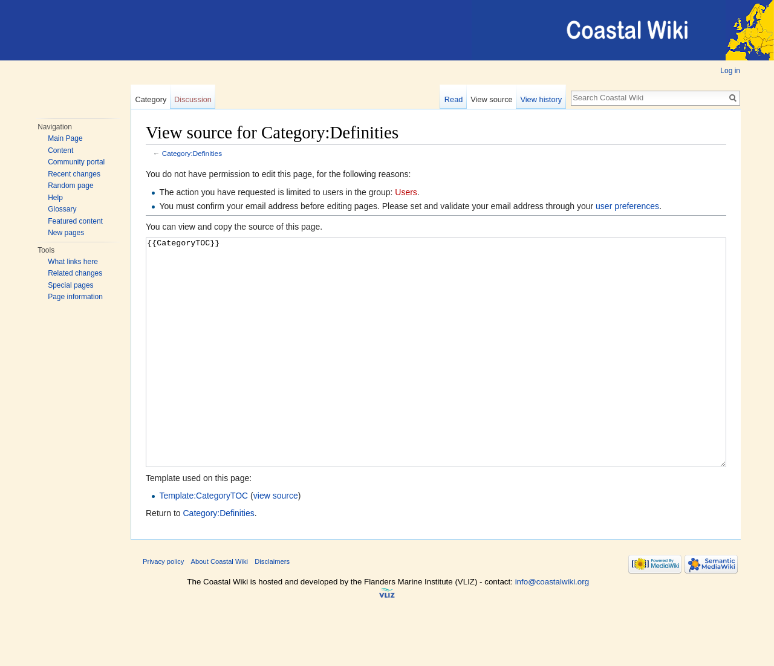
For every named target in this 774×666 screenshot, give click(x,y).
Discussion (193, 99)
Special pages (70, 285)
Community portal (76, 162)
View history (541, 99)
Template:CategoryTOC (203, 541)
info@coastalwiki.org (552, 627)
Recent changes (74, 174)
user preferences (627, 206)
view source (275, 541)
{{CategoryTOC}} (436, 375)
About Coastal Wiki (220, 606)
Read (453, 99)
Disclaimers (272, 606)
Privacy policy (163, 606)
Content (60, 150)
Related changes (75, 273)
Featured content (75, 221)
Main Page (65, 138)
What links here (73, 261)
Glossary (62, 209)
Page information (75, 297)
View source (491, 99)
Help (55, 197)
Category (150, 99)
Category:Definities (192, 153)
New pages (66, 232)
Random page (70, 185)
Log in (730, 70)
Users (406, 192)
